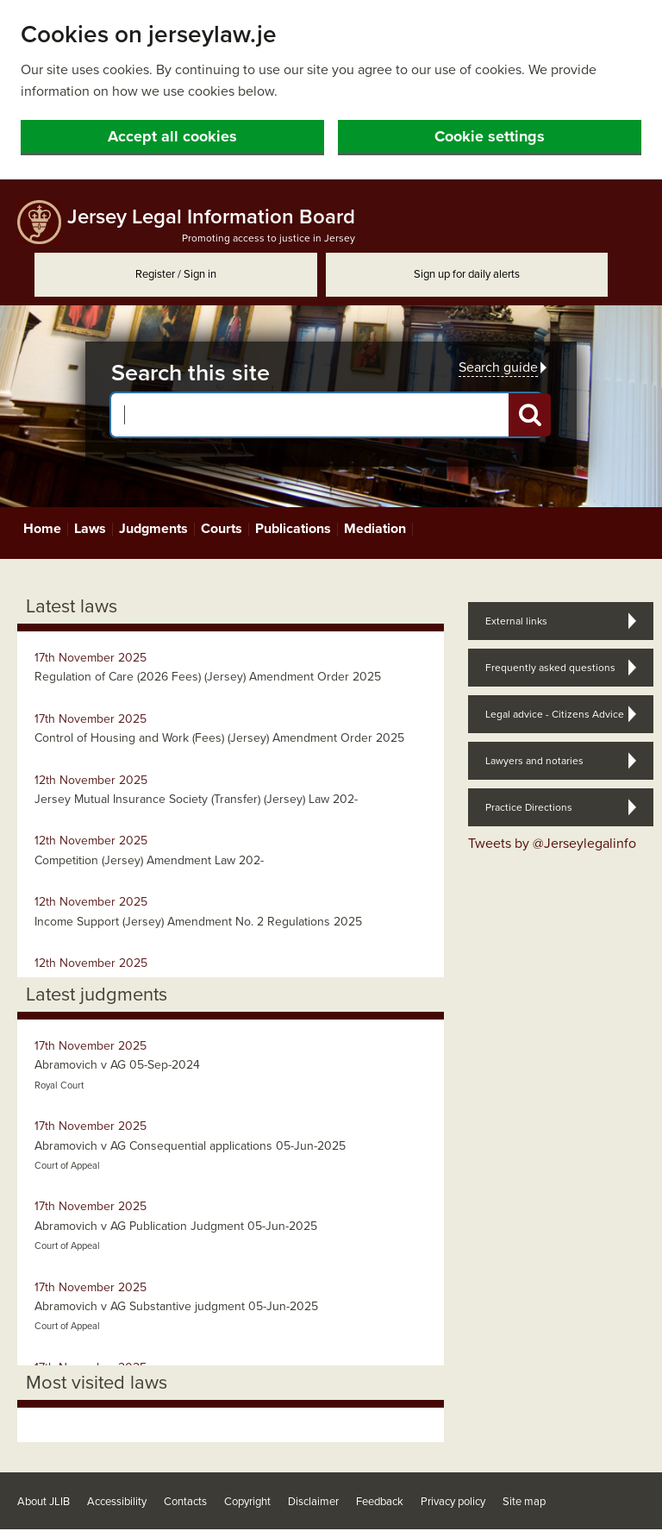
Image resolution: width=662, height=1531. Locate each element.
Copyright (247, 1502)
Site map (524, 1502)
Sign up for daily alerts (467, 274)
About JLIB (43, 1502)
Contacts (185, 1502)
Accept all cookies (172, 136)
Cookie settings (489, 136)
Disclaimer (313, 1502)
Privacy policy (453, 1502)
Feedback (379, 1502)
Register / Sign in (175, 274)
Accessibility (117, 1502)
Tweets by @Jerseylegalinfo (552, 843)
